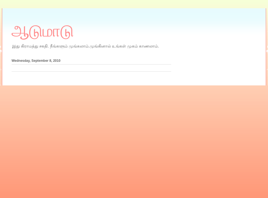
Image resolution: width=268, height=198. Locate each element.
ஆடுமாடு (43, 31)
